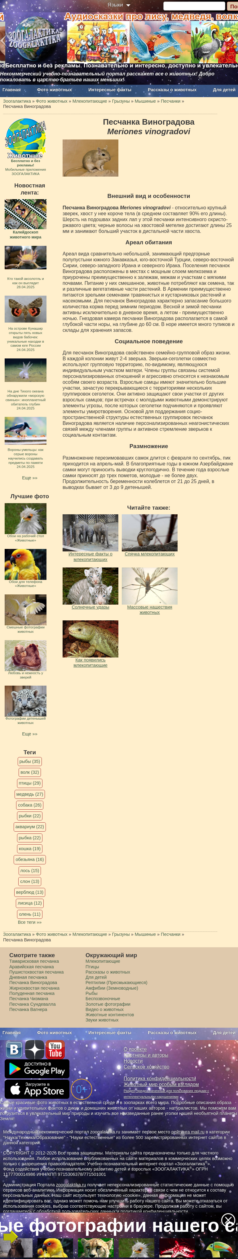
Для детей (224, 89)
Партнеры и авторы (146, 1055)
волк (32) (29, 772)
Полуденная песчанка (32, 993)
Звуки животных (102, 1019)
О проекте (135, 1049)
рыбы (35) (30, 761)
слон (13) (29, 881)
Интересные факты (109, 89)
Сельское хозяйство (146, 1066)
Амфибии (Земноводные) (112, 988)
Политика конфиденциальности (160, 1078)
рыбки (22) (30, 815)
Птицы (92, 966)
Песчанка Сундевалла (32, 1004)
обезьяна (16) (29, 859)
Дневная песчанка (28, 977)
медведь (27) (29, 794)
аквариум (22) (29, 826)
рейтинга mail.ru (188, 1131)
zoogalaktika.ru (71, 1184)
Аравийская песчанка (31, 966)
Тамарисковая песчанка (34, 961)
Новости (133, 1061)
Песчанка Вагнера (28, 1009)
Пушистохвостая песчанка (36, 972)
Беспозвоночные (103, 998)
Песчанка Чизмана (28, 998)
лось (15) (29, 870)
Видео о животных (105, 1009)
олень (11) (29, 914)
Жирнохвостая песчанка (34, 988)
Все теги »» (30, 922)
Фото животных (54, 89)
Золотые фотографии (108, 1004)
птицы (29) (30, 783)
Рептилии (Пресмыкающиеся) (117, 982)
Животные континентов (110, 1014)
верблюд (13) (29, 892)
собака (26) (29, 805)
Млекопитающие (103, 961)
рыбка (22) (30, 837)
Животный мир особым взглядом (161, 1084)
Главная (11, 89)
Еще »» (29, 477)
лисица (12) (30, 903)
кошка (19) (30, 848)
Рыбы (92, 993)
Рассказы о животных (172, 89)
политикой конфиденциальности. (155, 1211)
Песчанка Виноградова (33, 982)
